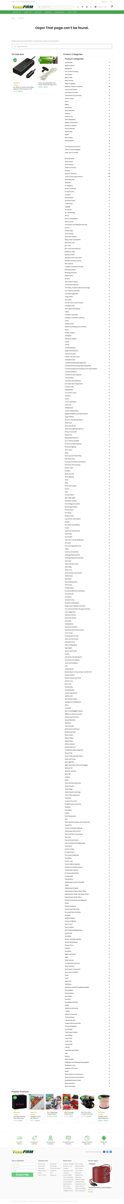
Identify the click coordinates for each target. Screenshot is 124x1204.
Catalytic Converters (87, 314)
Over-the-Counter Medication (87, 539)
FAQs (111, 1)
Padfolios (87, 807)
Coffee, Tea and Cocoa (87, 356)
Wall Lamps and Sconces (87, 831)
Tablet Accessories (87, 1014)
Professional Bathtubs (87, 873)
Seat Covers (87, 924)
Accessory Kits (87, 191)
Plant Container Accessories (87, 834)
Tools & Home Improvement (87, 176)
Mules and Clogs (87, 759)
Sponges (87, 915)
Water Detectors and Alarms (87, 1074)
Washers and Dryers (87, 1068)
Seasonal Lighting (87, 921)
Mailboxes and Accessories (87, 714)
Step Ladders (87, 990)
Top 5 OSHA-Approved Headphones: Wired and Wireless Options (80, 1175)
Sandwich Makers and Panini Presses (87, 413)
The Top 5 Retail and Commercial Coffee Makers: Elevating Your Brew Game (68, 1181)
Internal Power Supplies (87, 660)
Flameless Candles (87, 500)
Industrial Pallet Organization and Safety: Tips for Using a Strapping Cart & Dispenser (80, 1186)
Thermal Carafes (87, 353)
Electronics (87, 107)
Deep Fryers (87, 434)
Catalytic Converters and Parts (87, 317)
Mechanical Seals (87, 732)
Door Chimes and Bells (87, 440)
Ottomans (87, 798)
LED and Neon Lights (87, 699)
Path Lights (87, 810)
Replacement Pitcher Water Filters (87, 891)
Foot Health (87, 536)
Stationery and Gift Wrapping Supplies (87, 987)
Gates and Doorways (87, 563)
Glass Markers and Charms (87, 572)
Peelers (87, 813)
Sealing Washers (87, 918)
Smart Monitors (87, 966)
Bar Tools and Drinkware (87, 248)
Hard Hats (87, 621)
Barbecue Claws (87, 251)
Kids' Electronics (87, 458)
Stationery (87, 984)
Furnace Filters (87, 494)
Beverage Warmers (87, 272)
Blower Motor (87, 275)
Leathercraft (87, 696)
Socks (87, 975)
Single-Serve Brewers (87, 350)
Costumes (87, 404)
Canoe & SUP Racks (87, 89)
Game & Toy (87, 116)
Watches (87, 182)
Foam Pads (87, 533)
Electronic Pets (87, 473)
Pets (87, 819)
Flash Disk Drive (87, 110)
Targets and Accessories (87, 1023)
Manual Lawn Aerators (87, 717)
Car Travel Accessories (87, 290)
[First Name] (24, 1164)
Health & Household (87, 122)
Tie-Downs (87, 209)
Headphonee (87, 407)
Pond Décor (87, 846)
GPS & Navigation (87, 119)
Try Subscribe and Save (87, 963)
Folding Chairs (87, 323)
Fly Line (87, 527)
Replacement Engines (87, 888)
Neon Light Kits (87, 762)
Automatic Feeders (87, 236)
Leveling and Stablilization (87, 702)
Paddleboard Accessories (87, 804)
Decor (87, 101)
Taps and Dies (87, 726)
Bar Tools (87, 245)
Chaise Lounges (87, 332)
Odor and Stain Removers (87, 783)
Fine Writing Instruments (87, 503)
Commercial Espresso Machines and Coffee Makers (87, 368)
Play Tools (87, 684)
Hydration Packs (87, 200)
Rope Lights (87, 648)
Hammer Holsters (87, 614)
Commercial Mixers (87, 371)
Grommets (87, 596)
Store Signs (87, 996)
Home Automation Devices (87, 443)
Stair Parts (87, 981)
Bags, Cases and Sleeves (87, 239)
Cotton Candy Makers (87, 410)
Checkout (53, 1170)
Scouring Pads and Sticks (87, 912)
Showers (87, 948)
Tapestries (87, 825)
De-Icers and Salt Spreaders (87, 419)
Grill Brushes (87, 575)
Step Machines (87, 993)
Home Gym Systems (87, 627)
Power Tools (28, 12)
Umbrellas (87, 936)
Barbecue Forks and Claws (87, 257)
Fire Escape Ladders (87, 506)
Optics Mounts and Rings (87, 792)
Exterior (87, 488)
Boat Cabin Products (87, 281)
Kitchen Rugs (87, 230)
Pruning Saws (87, 876)
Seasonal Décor (87, 675)
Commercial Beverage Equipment (87, 362)
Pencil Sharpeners (87, 816)
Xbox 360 (87, 774)
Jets (87, 666)
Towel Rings (87, 1035)
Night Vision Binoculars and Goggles (87, 765)
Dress (87, 452)
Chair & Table (87, 98)
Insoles (87, 654)
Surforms (87, 999)
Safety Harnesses (87, 906)
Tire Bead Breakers (87, 1026)
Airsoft (87, 215)
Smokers (87, 470)
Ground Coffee (87, 599)
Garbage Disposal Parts (87, 554)
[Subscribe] (22, 1175)
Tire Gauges (87, 1029)
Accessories (87, 62)
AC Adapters (87, 185)
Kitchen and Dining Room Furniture (87, 326)
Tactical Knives (87, 1017)
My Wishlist (53, 1166)
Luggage (87, 206)
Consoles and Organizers (87, 380)
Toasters (87, 395)
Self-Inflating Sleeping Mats (87, 930)
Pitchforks (87, 723)
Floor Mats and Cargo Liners (87, 383)
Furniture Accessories (87, 551)
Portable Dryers (87, 852)
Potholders (87, 858)
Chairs (87, 320)
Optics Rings (87, 789)
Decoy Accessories (87, 431)
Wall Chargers (87, 1059)
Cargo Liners (87, 296)
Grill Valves (87, 584)
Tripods (87, 1047)
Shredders (87, 951)
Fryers (87, 548)
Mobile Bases (87, 741)
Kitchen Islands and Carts (87, 678)
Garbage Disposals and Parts (87, 557)
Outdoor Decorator (87, 801)
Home (13, 18)
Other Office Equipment (87, 795)
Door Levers (87, 449)
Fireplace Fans (87, 515)
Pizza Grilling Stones (87, 581)
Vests (87, 978)
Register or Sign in (101, 7)
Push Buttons (87, 879)
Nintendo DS (87, 768)
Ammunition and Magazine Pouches (87, 224)
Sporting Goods (60, 12)
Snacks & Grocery (87, 167)
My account (41, 1164)
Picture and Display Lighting (87, 828)
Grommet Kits (87, 593)
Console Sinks (87, 377)
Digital (87, 104)
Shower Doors (87, 945)
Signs (87, 957)
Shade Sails (87, 933)
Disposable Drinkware (87, 437)
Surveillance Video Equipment (87, 750)
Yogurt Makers (87, 416)
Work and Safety (87, 1086)
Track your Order (55, 1168)
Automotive (87, 74)
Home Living (87, 131)
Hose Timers (87, 633)
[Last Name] (24, 1167)
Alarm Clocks (87, 221)
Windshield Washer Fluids (87, 1080)
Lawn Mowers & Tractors (87, 146)
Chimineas (87, 335)
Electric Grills (87, 467)
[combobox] (56, 7)
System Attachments (87, 1008)
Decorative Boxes (87, 425)
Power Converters (87, 188)
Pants (87, 479)
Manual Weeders (87, 720)
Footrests (87, 542)
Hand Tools (39, 12)
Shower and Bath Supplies (87, 939)
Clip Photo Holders (87, 338)
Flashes (87, 521)
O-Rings (87, 777)
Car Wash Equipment (87, 293)
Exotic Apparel (87, 476)
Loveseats (87, 708)
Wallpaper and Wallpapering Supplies (87, 1062)
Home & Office (73, 12)
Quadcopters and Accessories (87, 882)
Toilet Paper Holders (87, 1032)
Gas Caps (87, 560)
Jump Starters (87, 669)
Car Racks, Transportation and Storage (87, 287)
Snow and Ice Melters (87, 972)
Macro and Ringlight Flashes (87, 711)
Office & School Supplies (87, 149)
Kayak (87, 134)
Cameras (87, 194)
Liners (87, 705)
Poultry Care (87, 861)
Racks (87, 885)
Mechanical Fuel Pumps (87, 729)
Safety (87, 903)
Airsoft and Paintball (87, 218)
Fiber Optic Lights (87, 497)
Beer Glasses (87, 263)
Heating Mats (87, 624)
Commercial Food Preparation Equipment (87, 365)
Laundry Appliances (87, 693)
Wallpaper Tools (87, 1065)
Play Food (87, 837)
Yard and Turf (17, 12)
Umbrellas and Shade (87, 1050)
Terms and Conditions (41, 1167)
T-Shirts (87, 1011)
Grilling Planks (87, 587)
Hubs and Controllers (87, 639)
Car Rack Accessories (87, 284)
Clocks (87, 341)
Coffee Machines (87, 347)
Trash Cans (87, 1041)
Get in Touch (42, 1175)
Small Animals (87, 960)
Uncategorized (87, 179)
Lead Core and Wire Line (87, 530)
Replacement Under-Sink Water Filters (87, 894)
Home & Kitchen (87, 128)
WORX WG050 (67, 1175)
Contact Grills (87, 386)
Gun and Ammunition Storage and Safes (87, 608)
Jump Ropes (87, 203)
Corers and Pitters (87, 401)
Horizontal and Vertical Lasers (87, 630)
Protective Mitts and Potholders (87, 590)
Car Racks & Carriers (87, 92)
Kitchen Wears (87, 142)
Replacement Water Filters (87, 897)
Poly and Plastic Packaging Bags (87, 843)
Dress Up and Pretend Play (87, 455)
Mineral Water (87, 738)
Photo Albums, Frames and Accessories (87, 822)
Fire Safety (87, 512)
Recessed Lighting (87, 446)
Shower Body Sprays (87, 942)
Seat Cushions (87, 927)
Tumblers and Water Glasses (87, 266)
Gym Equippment (87, 611)
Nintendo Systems (87, 771)
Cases (87, 311)
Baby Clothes (87, 80)
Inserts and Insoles (87, 651)
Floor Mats (87, 299)
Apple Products (87, 65)
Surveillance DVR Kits (87, 1002)
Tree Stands (87, 1044)
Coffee (87, 344)
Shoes (87, 329)
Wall (87, 1053)
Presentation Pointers (87, 870)
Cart (51, 1173)
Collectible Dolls (87, 359)
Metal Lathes (87, 735)
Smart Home (87, 161)
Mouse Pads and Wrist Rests (87, 756)
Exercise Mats (87, 197)
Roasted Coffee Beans (87, 602)
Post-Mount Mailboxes (87, 855)
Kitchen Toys (87, 681)
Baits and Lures (87, 242)
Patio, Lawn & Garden (87, 154)
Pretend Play (87, 687)
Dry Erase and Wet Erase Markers (87, 461)
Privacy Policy (42, 1170)
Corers (87, 398)
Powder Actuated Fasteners (87, 867)
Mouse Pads (87, 753)
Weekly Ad (104, 1)
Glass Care (87, 569)
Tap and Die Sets (87, 1020)
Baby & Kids (87, 77)
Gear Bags (87, 566)
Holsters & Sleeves (87, 125)
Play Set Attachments (87, 840)
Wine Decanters (87, 1083)
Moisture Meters (87, 744)
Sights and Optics (87, 954)
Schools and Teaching (87, 909)
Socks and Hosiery (87, 485)
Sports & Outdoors (87, 173)
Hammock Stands (87, 617)
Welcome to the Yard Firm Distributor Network (23, 1)
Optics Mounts (87, 786)
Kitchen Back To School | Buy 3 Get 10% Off (87, 672)
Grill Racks (87, 578)
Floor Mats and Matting (87, 524)
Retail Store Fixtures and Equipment (87, 900)
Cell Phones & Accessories (87, 95)
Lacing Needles (87, 690)
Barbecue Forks (87, 254)
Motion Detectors (87, 747)
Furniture (87, 113)
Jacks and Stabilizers (87, 663)
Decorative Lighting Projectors (87, 428)
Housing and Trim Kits (87, 636)
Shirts (87, 482)
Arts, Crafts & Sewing (87, 71)
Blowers (87, 278)
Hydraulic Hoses (87, 642)
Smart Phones (87, 164)
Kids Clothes (87, 137)
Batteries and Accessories (87, 260)
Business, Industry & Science (87, 86)
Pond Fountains (87, 849)
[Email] (24, 1170)
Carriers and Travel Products (87, 302)
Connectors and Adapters (87, 374)
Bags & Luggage (87, 83)
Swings (87, 1005)
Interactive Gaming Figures (87, 657)
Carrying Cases (87, 305)
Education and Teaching (87, 464)
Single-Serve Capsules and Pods (87, 605)
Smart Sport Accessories (87, 969)
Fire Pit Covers (87, 509)
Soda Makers (87, 389)
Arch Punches (87, 233)
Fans (87, 491)
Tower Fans (87, 1038)
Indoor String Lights (87, 645)
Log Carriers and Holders (87, 518)
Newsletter (53, 1164)
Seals (87, 780)
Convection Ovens (87, 392)
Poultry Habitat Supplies (87, 864)
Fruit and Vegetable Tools (87, 545)
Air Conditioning (87, 212)
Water (87, 1071)
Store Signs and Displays (87, 308)
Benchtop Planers (87, 269)
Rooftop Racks (87, 158)
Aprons (87, 227)
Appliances (49, 12)
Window (87, 1056)
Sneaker (87, 170)
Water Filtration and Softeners (87, 1077)
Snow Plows (87, 422)
